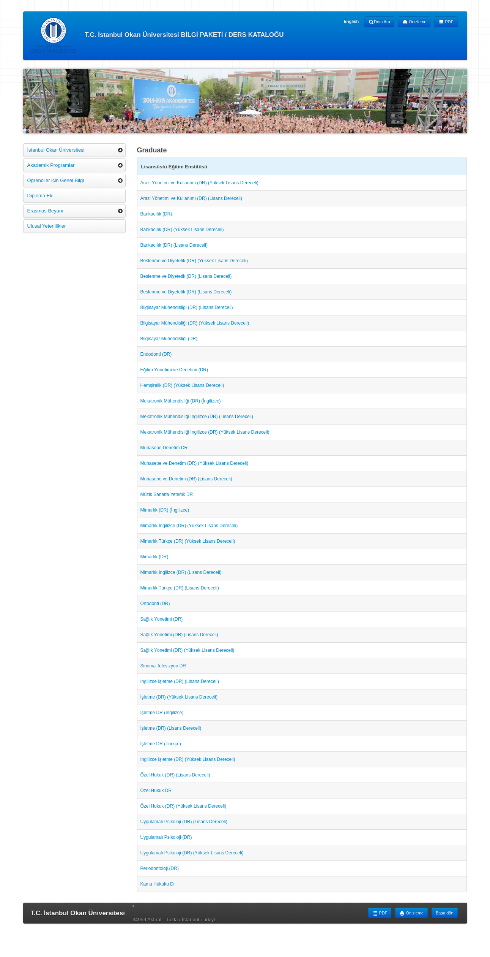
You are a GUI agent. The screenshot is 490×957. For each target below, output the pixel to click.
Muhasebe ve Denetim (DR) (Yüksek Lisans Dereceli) (194, 463)
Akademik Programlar (51, 165)
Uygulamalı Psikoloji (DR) (166, 837)
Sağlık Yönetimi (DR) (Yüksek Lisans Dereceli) (187, 650)
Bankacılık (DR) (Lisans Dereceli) (174, 245)
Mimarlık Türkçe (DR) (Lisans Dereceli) (179, 588)
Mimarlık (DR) (154, 556)
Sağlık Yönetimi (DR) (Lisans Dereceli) (179, 634)
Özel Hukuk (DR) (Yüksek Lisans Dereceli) (183, 806)
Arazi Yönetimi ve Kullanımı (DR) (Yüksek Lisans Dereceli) (199, 182)
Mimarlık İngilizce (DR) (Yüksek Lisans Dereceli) (189, 525)
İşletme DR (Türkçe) (160, 743)
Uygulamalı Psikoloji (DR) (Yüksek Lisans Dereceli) (192, 853)
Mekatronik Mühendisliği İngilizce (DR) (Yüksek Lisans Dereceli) (204, 432)
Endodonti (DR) (156, 354)
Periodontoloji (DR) (159, 868)
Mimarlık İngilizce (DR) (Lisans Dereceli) (181, 572)
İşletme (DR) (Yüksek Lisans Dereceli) (178, 697)
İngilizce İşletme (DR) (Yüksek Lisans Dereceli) (187, 759)
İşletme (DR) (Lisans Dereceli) (171, 728)
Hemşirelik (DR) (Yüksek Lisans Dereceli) (182, 385)
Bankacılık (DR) (156, 214)
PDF (445, 22)
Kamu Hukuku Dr (157, 884)
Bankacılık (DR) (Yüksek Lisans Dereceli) (182, 229)
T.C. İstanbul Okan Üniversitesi (78, 913)
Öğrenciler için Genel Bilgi (55, 180)
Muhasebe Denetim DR (164, 447)
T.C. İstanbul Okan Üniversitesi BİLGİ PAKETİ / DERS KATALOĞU (157, 35)
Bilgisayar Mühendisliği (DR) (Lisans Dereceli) (186, 307)
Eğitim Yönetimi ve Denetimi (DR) (174, 369)
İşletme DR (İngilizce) (162, 712)
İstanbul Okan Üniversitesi (56, 150)
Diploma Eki (40, 195)
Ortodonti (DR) (155, 603)
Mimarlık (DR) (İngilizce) (164, 510)
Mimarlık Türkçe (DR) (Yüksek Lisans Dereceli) (187, 541)
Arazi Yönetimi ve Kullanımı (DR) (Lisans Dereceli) (191, 198)
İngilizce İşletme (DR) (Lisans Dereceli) (179, 681)
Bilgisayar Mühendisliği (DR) (169, 338)
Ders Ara (379, 22)
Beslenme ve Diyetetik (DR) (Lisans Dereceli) (186, 276)
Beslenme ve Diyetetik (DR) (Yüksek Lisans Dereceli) (194, 260)
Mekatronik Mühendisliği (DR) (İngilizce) (180, 401)
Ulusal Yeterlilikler (46, 226)
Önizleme (414, 22)
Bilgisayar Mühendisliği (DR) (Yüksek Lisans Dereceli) (194, 323)
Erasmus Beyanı (45, 211)
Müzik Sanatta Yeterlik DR (166, 494)
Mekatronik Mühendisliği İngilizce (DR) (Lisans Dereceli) (196, 416)
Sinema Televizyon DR (163, 666)
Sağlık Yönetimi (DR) (161, 619)
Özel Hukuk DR (156, 790)
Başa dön (444, 913)
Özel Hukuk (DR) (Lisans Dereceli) (175, 775)
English (351, 21)
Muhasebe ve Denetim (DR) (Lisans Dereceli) (186, 479)
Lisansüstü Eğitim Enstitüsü (174, 167)
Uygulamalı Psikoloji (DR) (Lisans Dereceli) (183, 821)
